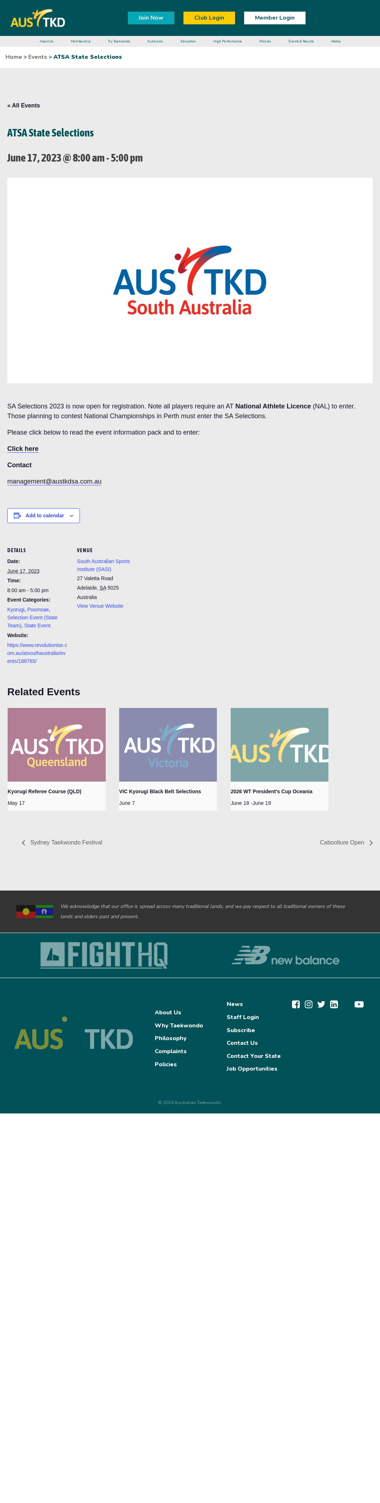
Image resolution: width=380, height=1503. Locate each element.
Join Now (151, 18)
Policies (166, 1064)
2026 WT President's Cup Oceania (271, 791)
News (235, 1004)
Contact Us (242, 1043)
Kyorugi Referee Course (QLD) (44, 791)
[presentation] (57, 744)
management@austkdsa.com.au (54, 481)
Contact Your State (254, 1056)
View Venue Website (100, 606)
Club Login (209, 18)
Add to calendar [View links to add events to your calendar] (45, 515)
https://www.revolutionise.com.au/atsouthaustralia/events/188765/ (37, 653)
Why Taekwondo (179, 1026)
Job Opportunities (252, 1069)
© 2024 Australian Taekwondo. (190, 1102)
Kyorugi (15, 609)
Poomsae (38, 609)
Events (37, 57)
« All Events (23, 105)
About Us (168, 1013)
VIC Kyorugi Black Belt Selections (160, 791)
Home (13, 57)
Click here (23, 448)
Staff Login (243, 1017)
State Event (37, 625)
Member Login (275, 18)
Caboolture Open (343, 842)
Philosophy (171, 1038)
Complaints (171, 1051)
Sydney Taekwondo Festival (65, 842)
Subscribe (241, 1030)
